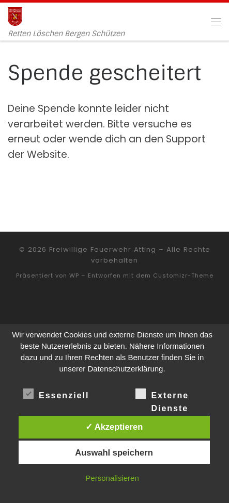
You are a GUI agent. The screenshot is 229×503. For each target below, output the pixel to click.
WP (74, 275)
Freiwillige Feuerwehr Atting (102, 249)
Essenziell (56, 393)
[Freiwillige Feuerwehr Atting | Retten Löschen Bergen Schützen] (15, 16)
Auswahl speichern (113, 452)
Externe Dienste (162, 394)
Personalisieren (112, 478)
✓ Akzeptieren (114, 426)
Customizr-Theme (183, 275)
